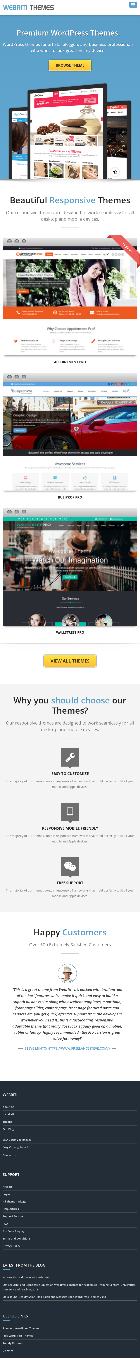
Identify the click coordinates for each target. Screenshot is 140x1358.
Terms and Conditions (16, 1238)
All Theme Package (14, 1201)
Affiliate (8, 1186)
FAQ (5, 1223)
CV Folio (8, 1350)
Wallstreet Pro (70, 632)
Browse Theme (70, 65)
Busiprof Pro (70, 497)
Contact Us (10, 1155)
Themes (8, 1121)
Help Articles (11, 1209)
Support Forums (13, 1216)
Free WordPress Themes (18, 1335)
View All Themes (70, 661)
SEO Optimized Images (17, 1139)
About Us (8, 1107)
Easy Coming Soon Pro (17, 1147)
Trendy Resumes (13, 1343)
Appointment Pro (70, 362)
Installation (10, 1114)
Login (6, 1194)
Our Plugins (10, 1129)
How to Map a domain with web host (26, 1277)
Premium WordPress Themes (21, 1328)
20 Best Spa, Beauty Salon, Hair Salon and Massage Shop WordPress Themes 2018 (54, 1297)
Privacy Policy (11, 1246)
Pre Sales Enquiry (14, 1231)
